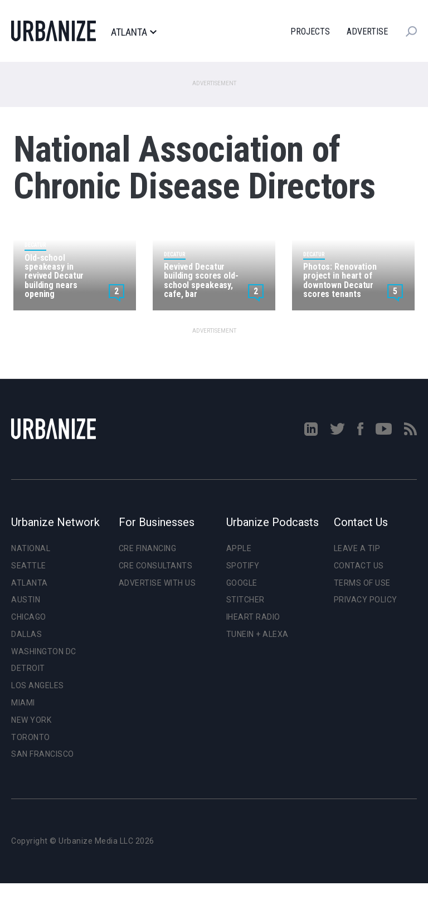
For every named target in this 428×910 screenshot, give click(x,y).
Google (241, 582)
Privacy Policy (365, 599)
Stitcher (245, 599)
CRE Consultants (156, 565)
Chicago (28, 616)
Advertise (367, 31)
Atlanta (133, 32)
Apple (239, 548)
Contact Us (359, 565)
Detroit (28, 668)
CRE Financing (148, 548)
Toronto (30, 737)
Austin (25, 599)
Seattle (28, 565)
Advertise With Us (157, 582)
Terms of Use (362, 582)
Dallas (26, 634)
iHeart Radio (253, 616)
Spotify (243, 565)
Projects (310, 31)
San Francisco (42, 754)
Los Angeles (37, 685)
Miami (23, 702)
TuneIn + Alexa (257, 634)
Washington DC (43, 651)
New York (31, 720)
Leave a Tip (357, 548)
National (30, 548)
